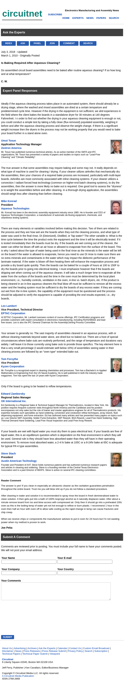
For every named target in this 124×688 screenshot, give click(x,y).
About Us (7, 651)
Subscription (101, 654)
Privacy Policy (75, 654)
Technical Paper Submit (35, 657)
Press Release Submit (54, 654)
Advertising (20, 651)
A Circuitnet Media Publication (18, 679)
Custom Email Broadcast (96, 651)
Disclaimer (7, 654)
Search (88, 654)
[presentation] (18, 621)
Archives (32, 651)
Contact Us (75, 651)
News (18, 654)
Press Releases (31, 654)
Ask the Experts (46, 651)
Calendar (62, 651)
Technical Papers (11, 657)
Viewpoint (55, 657)
